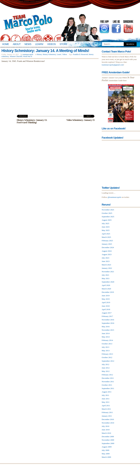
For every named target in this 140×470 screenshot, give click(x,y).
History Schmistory (49, 54)
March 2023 (106, 265)
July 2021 (105, 275)
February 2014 (107, 340)
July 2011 (105, 395)
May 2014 (106, 337)
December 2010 (108, 419)
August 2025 (107, 220)
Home (5, 44)
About (17, 44)
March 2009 (106, 457)
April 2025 (106, 234)
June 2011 (105, 399)
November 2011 (108, 381)
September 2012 (108, 361)
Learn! (39, 44)
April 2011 (106, 405)
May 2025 (106, 230)
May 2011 (105, 402)
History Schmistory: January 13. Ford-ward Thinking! (32, 119)
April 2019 (106, 302)
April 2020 (106, 285)
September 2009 (108, 443)
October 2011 (107, 385)
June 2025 (106, 227)
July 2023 (105, 258)
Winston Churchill (16, 56)
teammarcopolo (28, 54)
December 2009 (108, 436)
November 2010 (108, 423)
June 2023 (106, 261)
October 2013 (107, 344)
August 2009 (107, 447)
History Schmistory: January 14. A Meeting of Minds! (45, 51)
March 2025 (106, 237)
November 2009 (108, 440)
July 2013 (105, 347)
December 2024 (108, 247)
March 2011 (106, 409)
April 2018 (106, 309)
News (28, 44)
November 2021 (108, 271)
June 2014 (106, 333)
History (39, 54)
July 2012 (105, 364)
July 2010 (105, 426)
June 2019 (106, 295)
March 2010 (106, 433)
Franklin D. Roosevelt (80, 54)
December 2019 (108, 292)
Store (63, 44)
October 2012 (107, 357)
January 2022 (107, 268)
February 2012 (107, 375)
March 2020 (106, 289)
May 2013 (106, 350)
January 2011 (107, 416)
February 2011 (107, 412)
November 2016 (108, 320)
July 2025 (105, 223)
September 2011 (108, 388)
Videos (51, 44)
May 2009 (106, 454)
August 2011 (106, 392)
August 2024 (107, 251)
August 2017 (107, 313)
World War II (27, 56)
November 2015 (108, 330)
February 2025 (107, 240)
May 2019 (106, 299)
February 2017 (107, 316)
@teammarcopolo (114, 197)
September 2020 (108, 282)
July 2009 (105, 450)
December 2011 (108, 378)
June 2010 (106, 430)
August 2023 (107, 254)
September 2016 (108, 323)
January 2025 (107, 244)
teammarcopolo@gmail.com (112, 65)
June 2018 (106, 306)
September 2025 (108, 217)
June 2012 (106, 368)
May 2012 (106, 371)
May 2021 (106, 278)
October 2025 (107, 213)
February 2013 (107, 354)
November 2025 (108, 210)
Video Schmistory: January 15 (80, 118)
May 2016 (106, 326)
